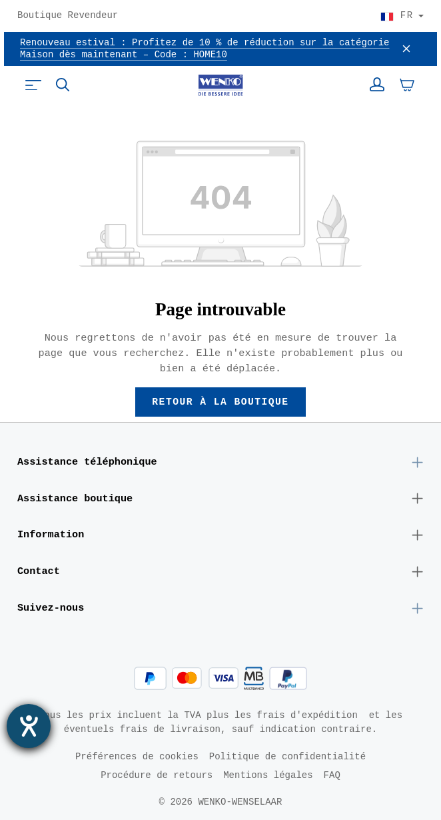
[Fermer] (406, 49)
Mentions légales (267, 775)
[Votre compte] (377, 84)
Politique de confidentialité (287, 756)
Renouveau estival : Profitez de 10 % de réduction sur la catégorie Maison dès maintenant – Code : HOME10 (204, 49)
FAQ (332, 775)
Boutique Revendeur (67, 16)
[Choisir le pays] (402, 16)
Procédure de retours (157, 775)
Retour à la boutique (221, 402)
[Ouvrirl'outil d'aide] (29, 726)
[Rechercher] (62, 84)
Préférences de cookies (137, 756)
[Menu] (33, 84)
